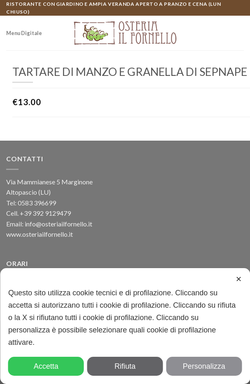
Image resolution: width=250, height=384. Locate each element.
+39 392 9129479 (45, 213)
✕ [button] (239, 279)
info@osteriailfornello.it (58, 224)
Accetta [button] (46, 366)
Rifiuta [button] (125, 366)
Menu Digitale (24, 33)
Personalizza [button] (204, 366)
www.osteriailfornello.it (39, 234)
